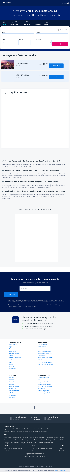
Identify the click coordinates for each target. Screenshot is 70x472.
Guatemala (58, 429)
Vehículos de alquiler (15, 358)
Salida (3, 39)
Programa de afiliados (44, 382)
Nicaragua (19, 432)
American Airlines (14, 386)
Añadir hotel (63, 30)
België (5, 437)
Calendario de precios (44, 360)
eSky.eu (26, 456)
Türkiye (34, 451)
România (17, 443)
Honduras (6, 432)
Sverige (23, 443)
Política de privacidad (44, 391)
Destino (38, 32)
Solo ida (17, 30)
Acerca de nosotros (43, 377)
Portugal (6, 443)
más (56, 470)
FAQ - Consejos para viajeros (46, 364)
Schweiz (40, 443)
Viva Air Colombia (14, 391)
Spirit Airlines (12, 397)
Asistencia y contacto (44, 393)
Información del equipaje (45, 362)
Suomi (35, 443)
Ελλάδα (6, 440)
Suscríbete (11, 295)
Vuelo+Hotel (12, 351)
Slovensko (29, 443)
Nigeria (20, 448)
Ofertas (11, 360)
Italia (22, 440)
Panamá (25, 432)
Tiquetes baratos (14, 353)
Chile (16, 429)
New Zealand (61, 449)
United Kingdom (48, 443)
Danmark (41, 437)
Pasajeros (38, 39)
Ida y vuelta (7, 30)
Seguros (11, 364)
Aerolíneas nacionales (44, 351)
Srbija (11, 443)
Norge (49, 440)
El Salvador (22, 429)
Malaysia (42, 448)
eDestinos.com (40, 456)
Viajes (10, 347)
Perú (30, 432)
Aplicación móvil (42, 344)
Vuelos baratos (13, 344)
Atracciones (12, 368)
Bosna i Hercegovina (14, 437)
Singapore (49, 448)
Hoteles (11, 355)
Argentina (6, 429)
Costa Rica (37, 429)
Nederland (44, 440)
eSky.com (32, 456)
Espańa (56, 437)
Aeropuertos (41, 355)
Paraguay (43, 432)
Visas (10, 362)
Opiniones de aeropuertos (45, 358)
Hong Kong (35, 448)
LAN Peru (11, 377)
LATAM (11, 393)
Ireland (17, 440)
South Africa (7, 451)
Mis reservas (41, 388)
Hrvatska (11, 440)
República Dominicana (47, 429)
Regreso (21, 39)
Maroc (15, 448)
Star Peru (11, 384)
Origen (3, 32)
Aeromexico (12, 395)
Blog (39, 380)
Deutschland (49, 437)
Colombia (30, 429)
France (62, 437)
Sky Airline (11, 380)
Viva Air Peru (12, 382)
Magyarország (29, 440)
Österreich (56, 440)
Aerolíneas (41, 349)
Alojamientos (12, 349)
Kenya (10, 448)
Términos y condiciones (45, 386)
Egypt (5, 448)
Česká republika (33, 437)
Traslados (11, 366)
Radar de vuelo (42, 347)
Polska (62, 440)
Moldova (36, 440)
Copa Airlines (12, 388)
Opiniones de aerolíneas (45, 353)
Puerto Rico (36, 432)
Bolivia (12, 429)
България (25, 437)
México (12, 432)
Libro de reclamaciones (44, 384)
